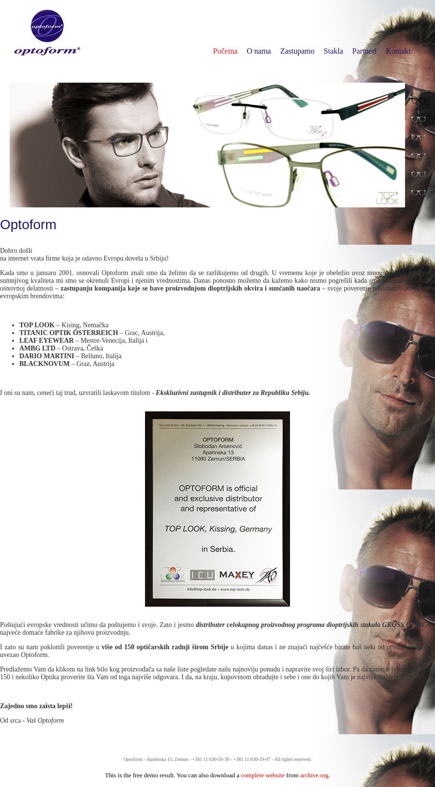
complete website (263, 775)
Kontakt (398, 51)
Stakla (333, 51)
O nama (259, 51)
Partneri (364, 51)
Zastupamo (297, 51)
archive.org (314, 775)
